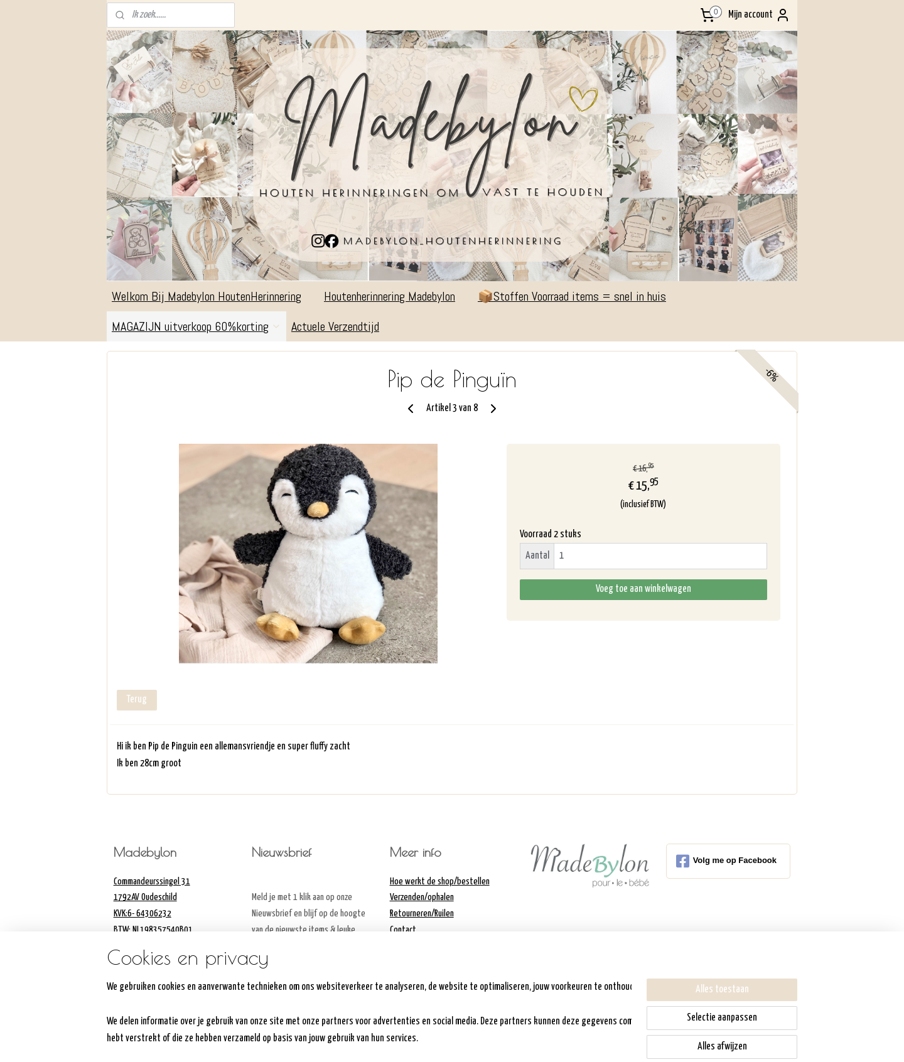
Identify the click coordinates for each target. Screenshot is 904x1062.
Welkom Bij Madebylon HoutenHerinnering (213, 296)
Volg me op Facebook (726, 861)
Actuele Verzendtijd (341, 326)
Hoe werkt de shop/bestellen (440, 881)
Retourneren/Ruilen (422, 913)
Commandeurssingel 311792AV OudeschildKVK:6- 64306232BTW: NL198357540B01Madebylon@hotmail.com (155, 913)
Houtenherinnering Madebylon (396, 296)
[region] (369, 1012)
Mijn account (759, 15)
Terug (137, 699)
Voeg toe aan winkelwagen (643, 589)
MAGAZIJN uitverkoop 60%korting (196, 326)
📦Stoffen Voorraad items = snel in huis (572, 296)
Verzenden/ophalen (422, 897)
